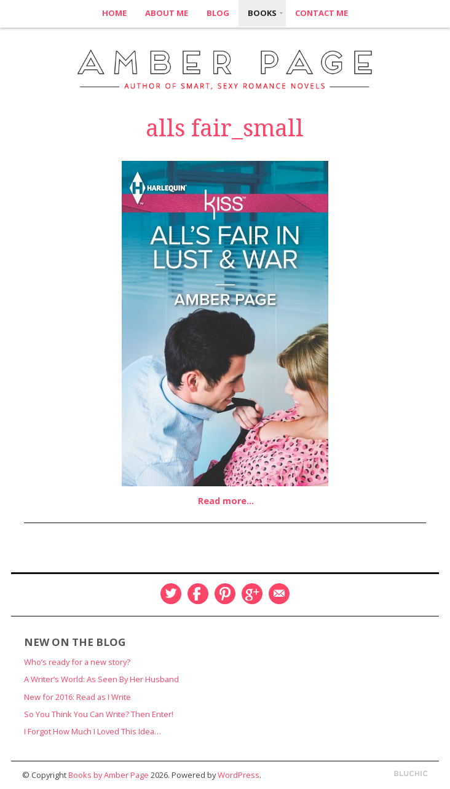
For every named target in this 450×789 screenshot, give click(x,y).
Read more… (226, 501)
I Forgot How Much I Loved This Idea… (92, 731)
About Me (166, 12)
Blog (218, 12)
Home (114, 12)
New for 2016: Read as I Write (77, 696)
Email (279, 593)
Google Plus (252, 593)
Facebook (198, 593)
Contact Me (321, 12)
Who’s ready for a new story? (77, 661)
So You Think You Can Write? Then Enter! (98, 714)
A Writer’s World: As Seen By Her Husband (101, 679)
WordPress (238, 774)
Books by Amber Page (108, 774)
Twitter (170, 593)
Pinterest (225, 593)
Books (262, 12)
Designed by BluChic (411, 774)
